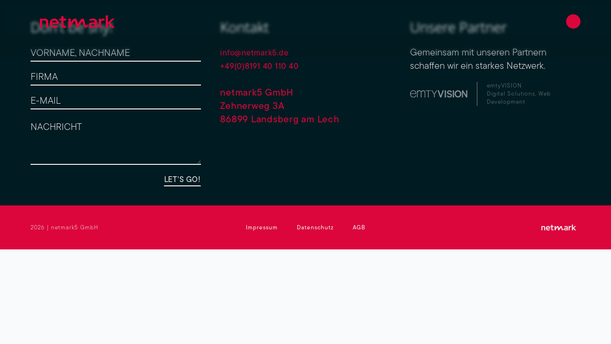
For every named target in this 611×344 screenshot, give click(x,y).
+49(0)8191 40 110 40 (266, 65)
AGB (359, 227)
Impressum (262, 227)
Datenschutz (315, 227)
